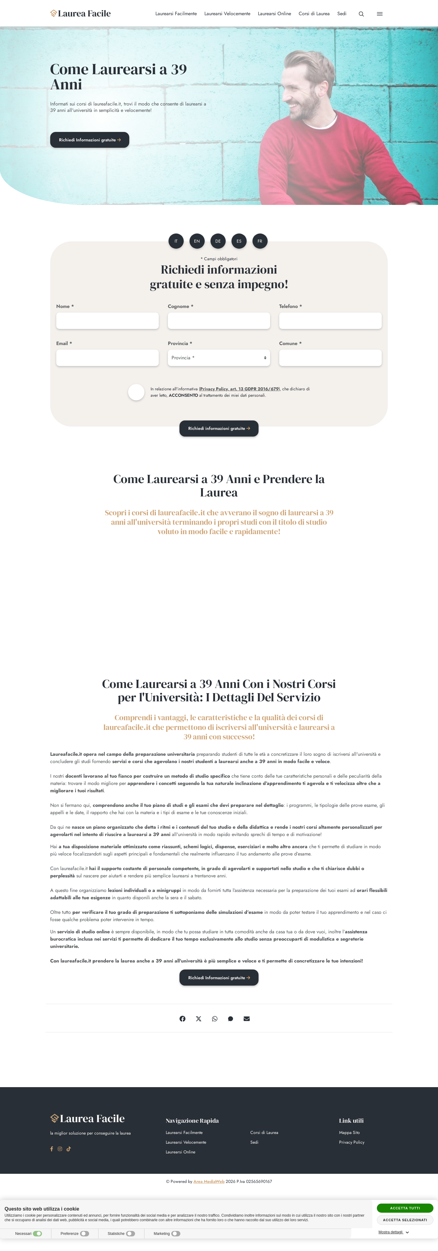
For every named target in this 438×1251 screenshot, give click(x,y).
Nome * (65, 306)
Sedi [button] (339, 13)
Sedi (254, 1143)
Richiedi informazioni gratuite (219, 429)
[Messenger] (230, 1019)
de (218, 241)
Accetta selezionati (405, 1220)
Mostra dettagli (405, 1232)
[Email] (107, 358)
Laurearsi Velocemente (186, 1143)
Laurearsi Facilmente (184, 1133)
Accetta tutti (405, 1208)
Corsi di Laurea (264, 1133)
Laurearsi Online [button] (272, 13)
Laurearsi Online (180, 1153)
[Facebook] (182, 1019)
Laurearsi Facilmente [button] (173, 13)
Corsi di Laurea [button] (311, 13)
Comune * (290, 343)
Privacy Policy (351, 1143)
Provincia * (180, 343)
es (239, 241)
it (174, 241)
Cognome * (180, 306)
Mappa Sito (349, 1133)
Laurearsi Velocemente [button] (225, 13)
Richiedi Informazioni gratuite (90, 140)
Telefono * (290, 306)
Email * (64, 343)
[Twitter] (198, 1019)
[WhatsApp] (214, 1019)
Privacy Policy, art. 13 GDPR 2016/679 (239, 389)
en (196, 241)
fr (261, 241)
